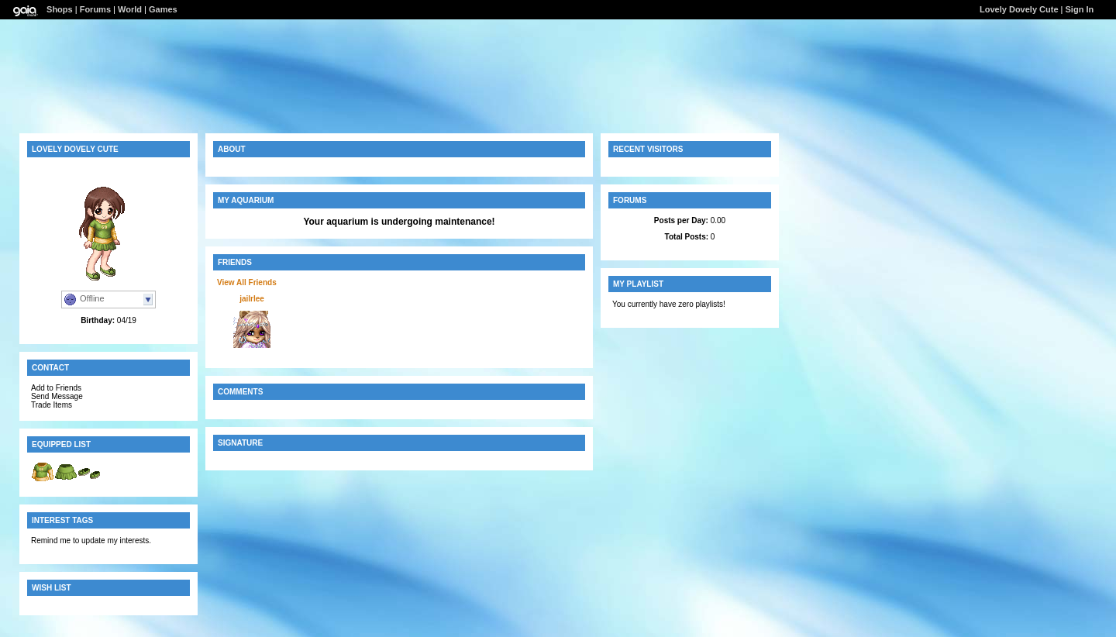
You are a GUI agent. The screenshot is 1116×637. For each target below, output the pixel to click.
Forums (95, 9)
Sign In (1080, 9)
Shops (59, 9)
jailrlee (251, 298)
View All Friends (247, 282)
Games (163, 9)
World (130, 9)
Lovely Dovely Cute (1019, 9)
